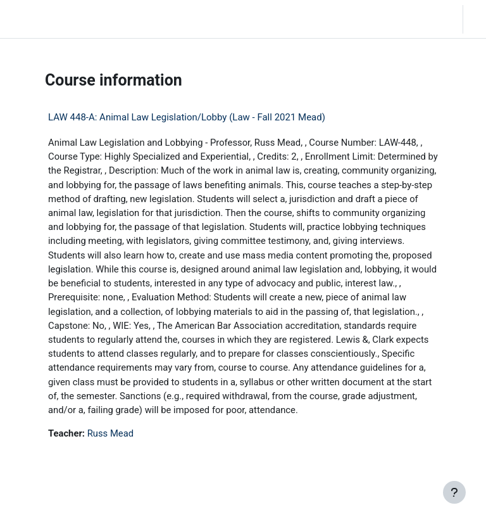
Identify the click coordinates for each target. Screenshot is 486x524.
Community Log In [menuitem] (126, 19)
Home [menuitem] (89, 19)
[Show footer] (454, 492)
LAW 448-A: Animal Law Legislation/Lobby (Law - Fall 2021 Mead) (186, 117)
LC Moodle (36, 19)
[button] (377, 19)
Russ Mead (110, 433)
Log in (478, 19)
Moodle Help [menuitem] (172, 19)
